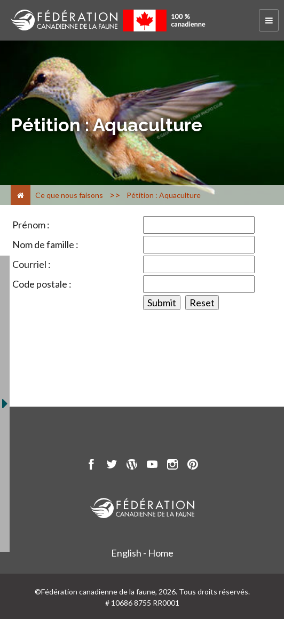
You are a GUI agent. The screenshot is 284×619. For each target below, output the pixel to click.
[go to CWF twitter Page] (111, 465)
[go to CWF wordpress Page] (132, 465)
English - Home (142, 553)
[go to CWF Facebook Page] (91, 465)
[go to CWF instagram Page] (172, 465)
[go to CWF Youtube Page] (152, 465)
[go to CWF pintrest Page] (192, 465)
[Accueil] (20, 195)
